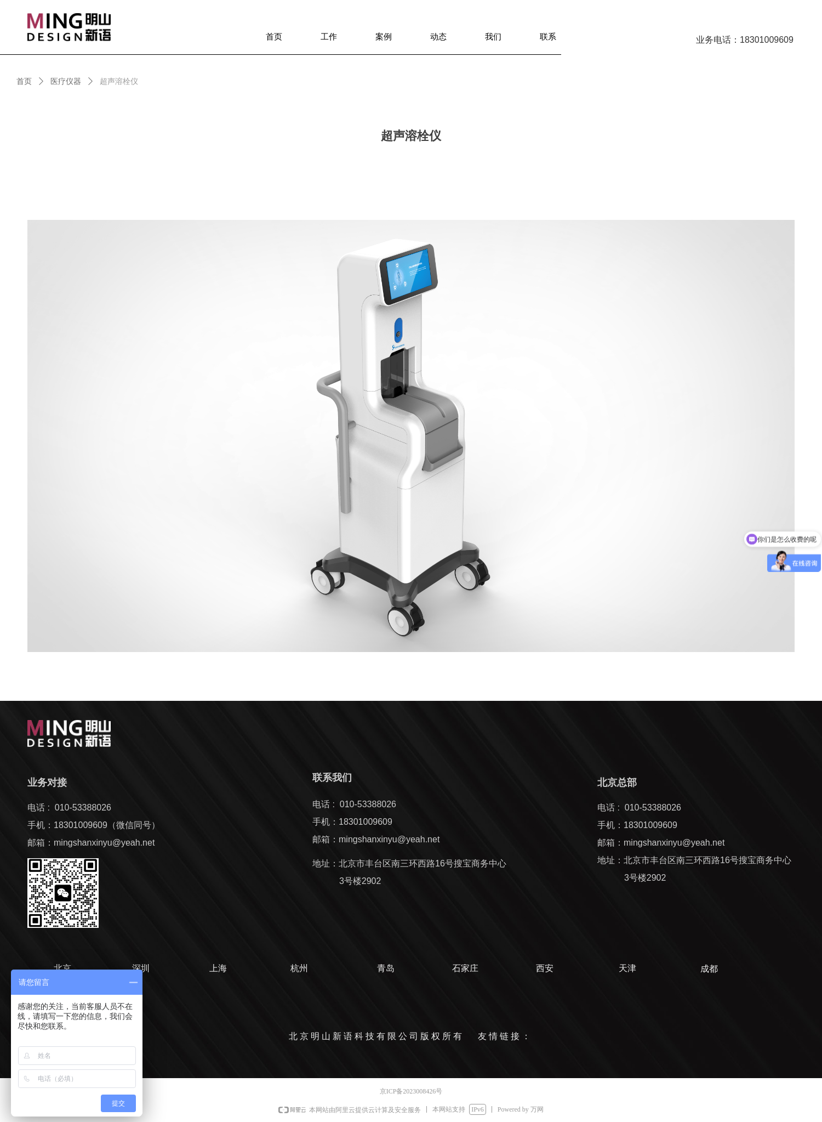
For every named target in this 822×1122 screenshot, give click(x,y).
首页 (24, 81)
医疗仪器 (65, 81)
